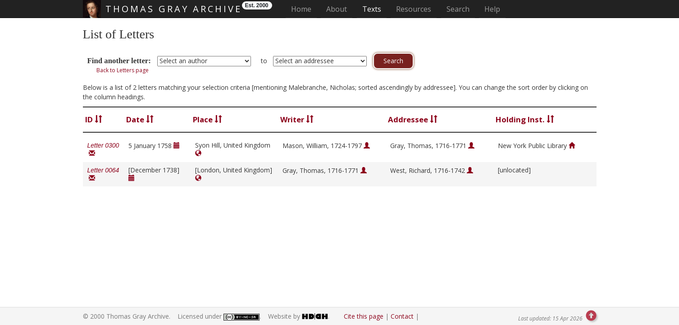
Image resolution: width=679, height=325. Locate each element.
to (264, 60)
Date (140, 119)
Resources (413, 9)
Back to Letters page (122, 70)
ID (93, 119)
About (336, 9)
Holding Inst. (525, 119)
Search (458, 9)
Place (207, 119)
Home (304, 9)
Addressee (412, 119)
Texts (371, 9)
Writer (297, 119)
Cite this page (363, 316)
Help (492, 9)
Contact (402, 316)
